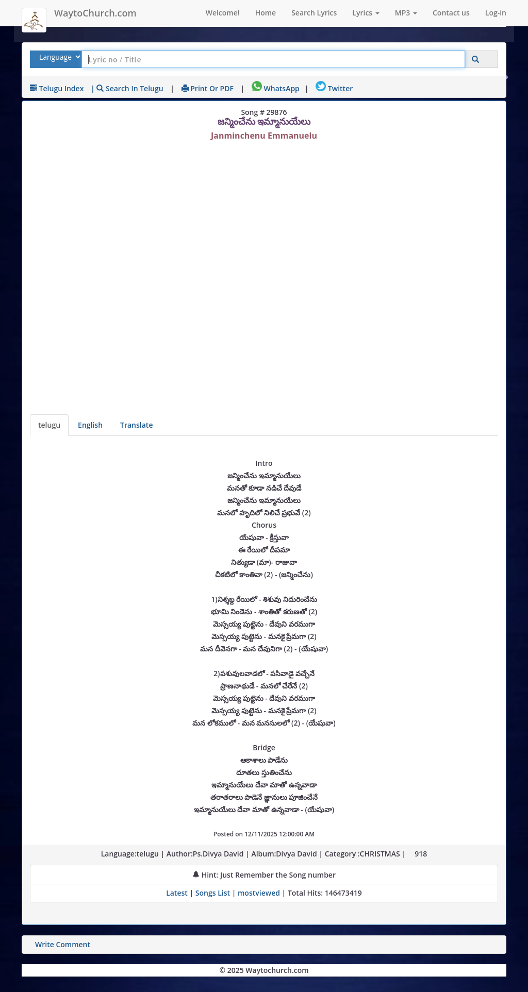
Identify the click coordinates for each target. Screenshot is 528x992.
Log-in (495, 13)
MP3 (406, 13)
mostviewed (259, 893)
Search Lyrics (314, 13)
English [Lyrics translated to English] (90, 425)
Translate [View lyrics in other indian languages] (136, 425)
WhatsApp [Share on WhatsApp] (276, 88)
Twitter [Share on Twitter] (334, 88)
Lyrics (365, 13)
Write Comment (62, 944)
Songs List (212, 893)
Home (265, 13)
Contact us (451, 13)
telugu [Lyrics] (49, 425)
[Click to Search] (475, 59)
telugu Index (57, 88)
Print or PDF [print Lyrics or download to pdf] (208, 88)
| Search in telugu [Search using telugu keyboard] (127, 88)
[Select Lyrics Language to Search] (58, 57)
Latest (177, 893)
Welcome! (223, 13)
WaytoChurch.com (95, 13)
